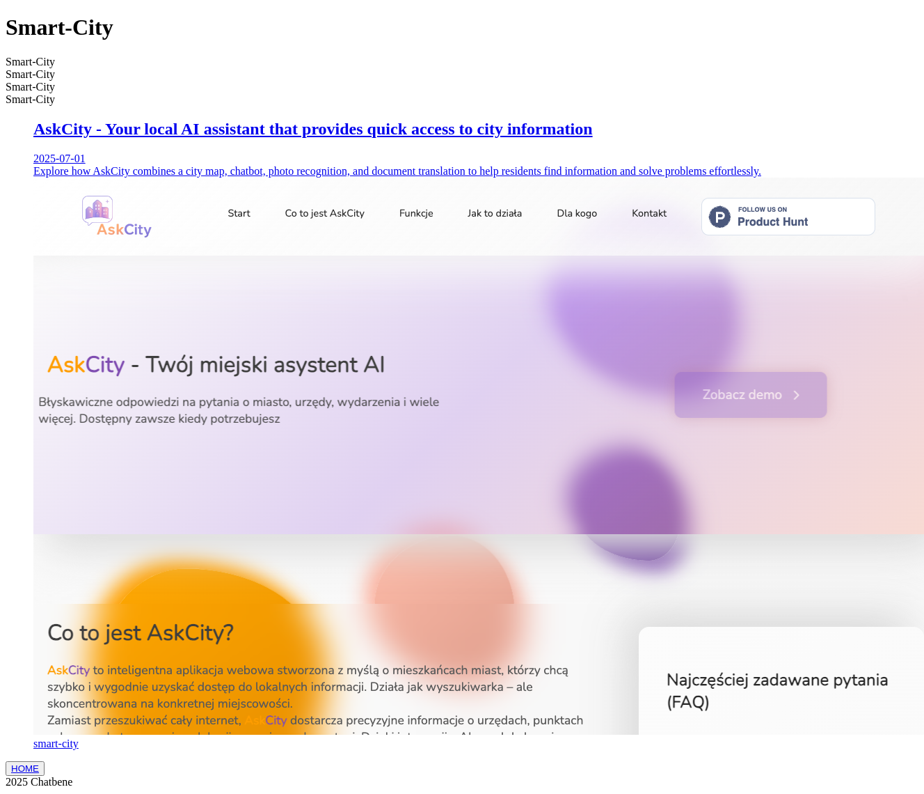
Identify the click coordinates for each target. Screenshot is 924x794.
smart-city (56, 743)
